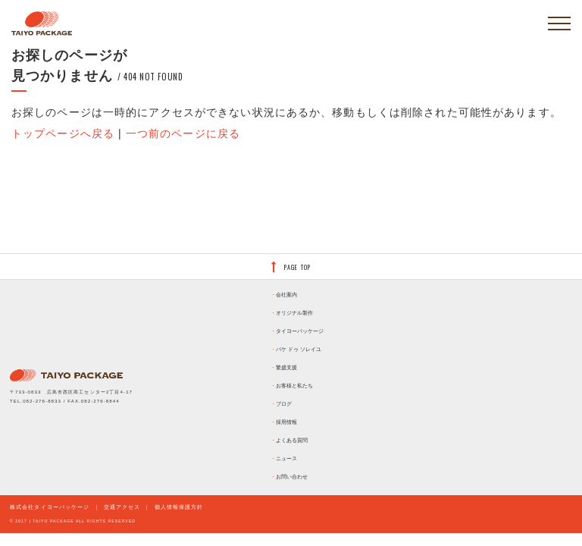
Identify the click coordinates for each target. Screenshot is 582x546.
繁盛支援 (286, 367)
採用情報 (286, 422)
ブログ (284, 403)
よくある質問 (292, 440)
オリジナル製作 (294, 312)
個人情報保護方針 (179, 507)
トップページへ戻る (62, 133)
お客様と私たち (294, 385)
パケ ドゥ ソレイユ (298, 349)
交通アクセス (122, 507)
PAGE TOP (297, 266)
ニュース (286, 458)
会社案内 (286, 294)
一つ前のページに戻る (183, 133)
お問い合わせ (292, 476)
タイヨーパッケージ (300, 331)
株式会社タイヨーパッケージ (50, 507)
